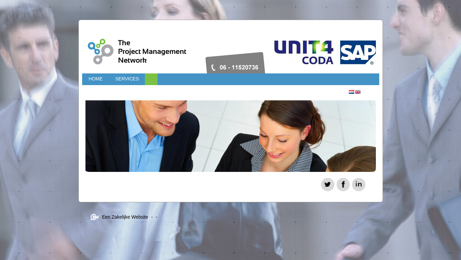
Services (127, 78)
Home (96, 78)
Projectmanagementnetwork (179, 48)
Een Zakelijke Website (125, 217)
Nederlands (351, 92)
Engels (358, 92)
